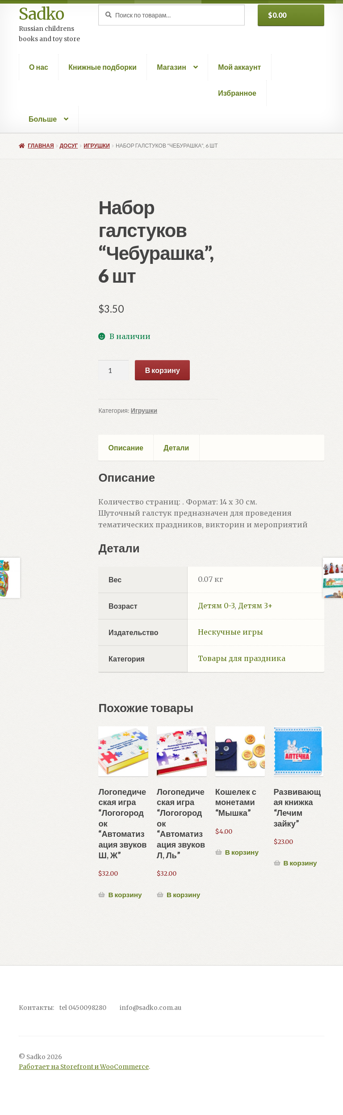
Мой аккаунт (239, 67)
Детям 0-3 (216, 605)
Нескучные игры (230, 631)
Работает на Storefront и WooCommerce (84, 1067)
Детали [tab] (176, 447)
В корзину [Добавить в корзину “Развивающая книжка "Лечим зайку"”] (300, 863)
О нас (38, 67)
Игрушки (97, 145)
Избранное (237, 93)
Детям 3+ (255, 605)
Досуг (69, 145)
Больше (43, 118)
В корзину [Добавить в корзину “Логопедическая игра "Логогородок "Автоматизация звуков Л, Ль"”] (183, 894)
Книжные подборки (102, 67)
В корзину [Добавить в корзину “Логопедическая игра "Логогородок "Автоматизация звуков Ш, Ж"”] (125, 894)
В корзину (162, 370)
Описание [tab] (126, 447)
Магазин (171, 67)
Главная (41, 145)
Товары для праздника (241, 658)
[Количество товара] (113, 370)
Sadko (41, 14)
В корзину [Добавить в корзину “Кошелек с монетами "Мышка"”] (242, 852)
